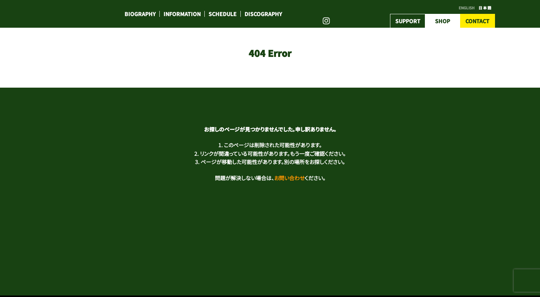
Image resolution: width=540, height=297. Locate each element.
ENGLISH (467, 7)
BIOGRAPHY (140, 14)
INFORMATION (182, 14)
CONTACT (477, 21)
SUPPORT (407, 21)
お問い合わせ (289, 178)
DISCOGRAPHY (263, 14)
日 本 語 (484, 7)
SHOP (442, 21)
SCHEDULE (222, 14)
